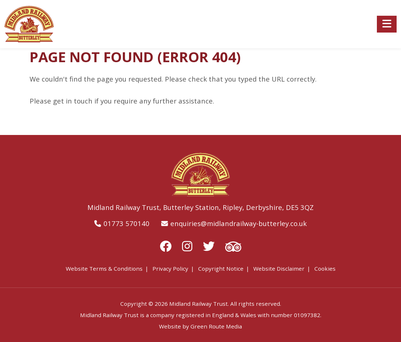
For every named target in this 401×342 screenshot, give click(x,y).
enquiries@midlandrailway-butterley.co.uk (238, 223)
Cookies (325, 268)
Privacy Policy (170, 268)
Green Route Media (216, 326)
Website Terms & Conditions (104, 268)
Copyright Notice (220, 268)
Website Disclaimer (278, 268)
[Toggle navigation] (387, 24)
